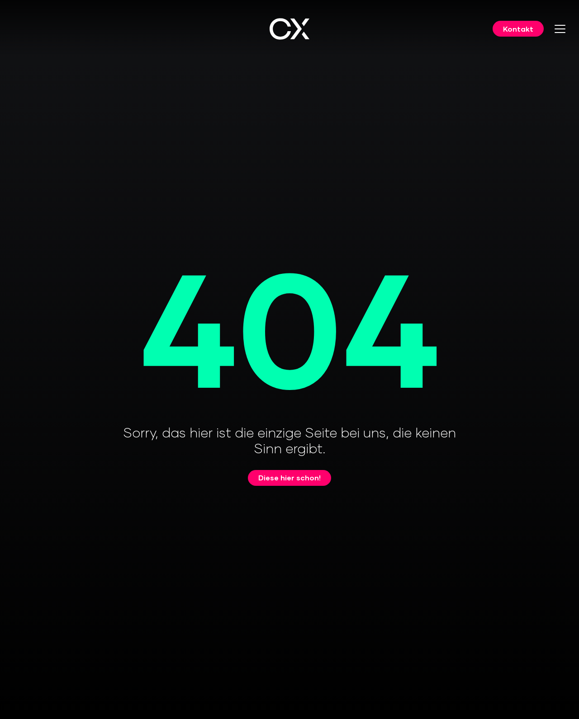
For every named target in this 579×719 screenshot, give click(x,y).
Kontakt (518, 28)
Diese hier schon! (289, 477)
